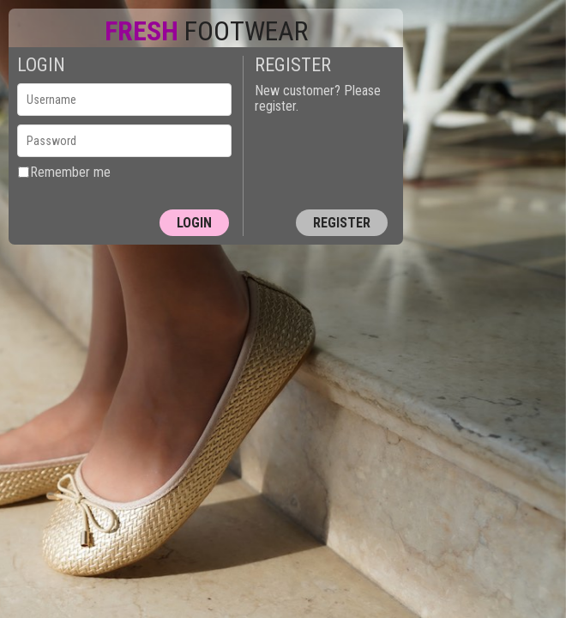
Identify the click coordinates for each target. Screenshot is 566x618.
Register (341, 223)
